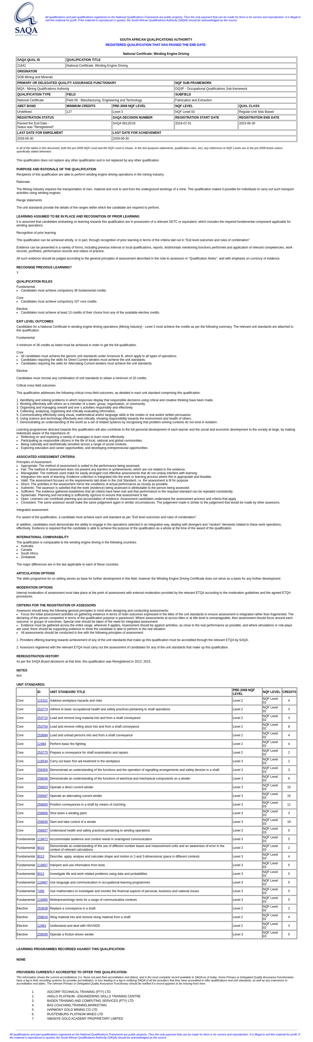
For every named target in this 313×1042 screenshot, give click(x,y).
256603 (42, 787)
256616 (42, 917)
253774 (42, 709)
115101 (42, 700)
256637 (42, 830)
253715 (42, 718)
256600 (42, 804)
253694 (42, 735)
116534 (42, 761)
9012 (40, 874)
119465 (42, 900)
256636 (42, 778)
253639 (42, 908)
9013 (40, 856)
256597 (42, 796)
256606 (42, 813)
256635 (42, 822)
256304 (42, 770)
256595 (42, 934)
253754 (42, 726)
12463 (41, 926)
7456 (40, 891)
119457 (42, 865)
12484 (41, 744)
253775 (42, 752)
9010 (40, 848)
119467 (42, 882)
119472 (42, 839)
